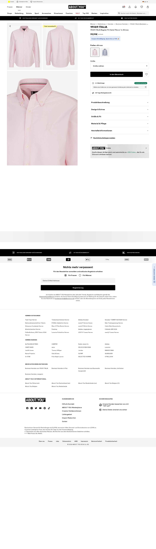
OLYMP (80, 353)
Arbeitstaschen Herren (32, 329)
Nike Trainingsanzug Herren (114, 323)
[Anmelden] (129, 7)
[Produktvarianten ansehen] (94, 49)
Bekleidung (101, 24)
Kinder (28, 7)
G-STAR (27, 357)
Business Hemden (122, 24)
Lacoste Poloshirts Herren (60, 332)
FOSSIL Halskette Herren (60, 323)
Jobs (57, 441)
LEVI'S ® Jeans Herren (85, 332)
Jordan (80, 350)
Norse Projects (30, 353)
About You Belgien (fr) (112, 383)
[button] (119, 63)
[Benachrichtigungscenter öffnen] (135, 7)
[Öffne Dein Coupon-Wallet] (123, 7)
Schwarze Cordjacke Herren (34, 326)
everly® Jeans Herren (112, 332)
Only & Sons (55, 353)
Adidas (107, 344)
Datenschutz (67, 441)
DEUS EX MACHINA (84, 347)
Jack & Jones (29, 350)
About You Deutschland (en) (61, 383)
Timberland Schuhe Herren (60, 320)
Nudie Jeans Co (83, 344)
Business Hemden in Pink (59, 368)
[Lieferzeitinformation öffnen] (145, 84)
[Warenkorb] (147, 7)
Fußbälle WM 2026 (111, 329)
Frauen (10, 7)
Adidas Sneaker (83, 320)
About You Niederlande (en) (87, 383)
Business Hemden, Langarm (34, 374)
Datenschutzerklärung (46, 297)
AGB (76, 441)
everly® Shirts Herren (85, 326)
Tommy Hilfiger (57, 350)
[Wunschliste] (141, 7)
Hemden (110, 24)
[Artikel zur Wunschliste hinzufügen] (146, 71)
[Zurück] (10, 26)
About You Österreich (32, 383)
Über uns (42, 441)
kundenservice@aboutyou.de (64, 298)
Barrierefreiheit (96, 441)
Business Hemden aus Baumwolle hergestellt (89, 370)
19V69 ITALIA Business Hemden (141, 24)
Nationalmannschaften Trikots (35, 323)
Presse (50, 441)
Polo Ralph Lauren (57, 357)
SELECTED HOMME (84, 357)
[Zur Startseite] (77, 7)
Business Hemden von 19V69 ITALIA (36, 368)
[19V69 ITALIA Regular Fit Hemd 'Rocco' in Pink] (60, 46)
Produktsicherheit (111, 441)
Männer (19, 7)
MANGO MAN (109, 350)
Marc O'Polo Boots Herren (60, 326)
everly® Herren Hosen (85, 323)
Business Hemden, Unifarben (114, 368)
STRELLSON (109, 357)
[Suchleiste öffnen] (118, 13)
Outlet (11, 2)
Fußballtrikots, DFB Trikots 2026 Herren (35, 334)
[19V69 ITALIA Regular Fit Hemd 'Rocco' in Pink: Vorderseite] (24, 46)
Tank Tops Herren (31, 320)
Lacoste (107, 347)
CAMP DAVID (29, 347)
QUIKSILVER (109, 353)
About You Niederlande (59, 386)
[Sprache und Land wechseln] (145, 1)
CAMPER (54, 344)
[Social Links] (27, 408)
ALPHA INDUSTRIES (31, 344)
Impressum (84, 441)
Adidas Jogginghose (85, 329)
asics (53, 347)
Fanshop (54, 329)
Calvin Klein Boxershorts (113, 326)
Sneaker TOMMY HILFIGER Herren (116, 320)
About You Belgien (31, 386)
